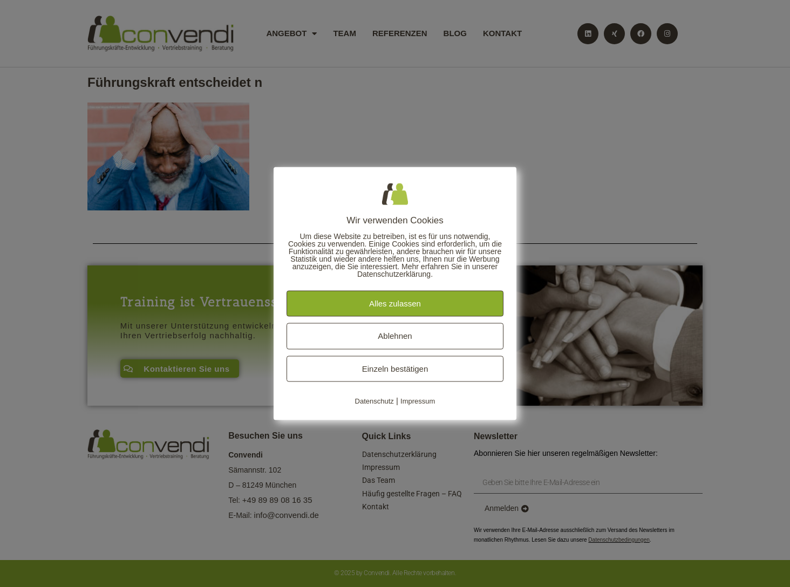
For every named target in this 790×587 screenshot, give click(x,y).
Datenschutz (374, 401)
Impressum (417, 401)
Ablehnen (395, 335)
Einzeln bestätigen (395, 368)
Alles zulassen (395, 303)
